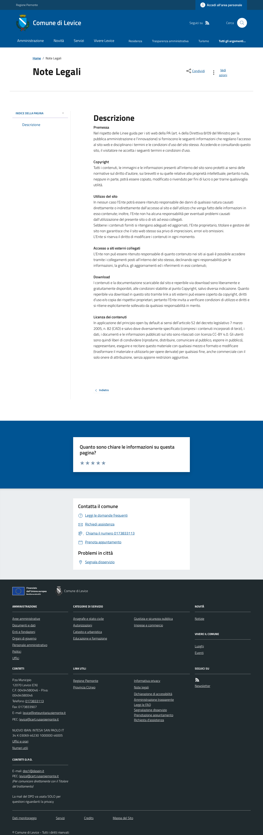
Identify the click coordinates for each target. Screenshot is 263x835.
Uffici (15, 658)
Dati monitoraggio (24, 817)
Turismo (203, 41)
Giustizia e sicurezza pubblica (153, 618)
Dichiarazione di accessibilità (153, 693)
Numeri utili (20, 747)
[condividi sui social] (195, 71)
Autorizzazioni (82, 625)
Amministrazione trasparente (154, 699)
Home (37, 58)
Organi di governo (24, 638)
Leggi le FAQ (142, 704)
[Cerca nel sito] (240, 23)
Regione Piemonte (27, 5)
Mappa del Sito (123, 817)
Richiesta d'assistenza (149, 719)
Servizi (79, 40)
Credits (88, 817)
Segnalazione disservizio (150, 709)
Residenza (135, 41)
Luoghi (199, 646)
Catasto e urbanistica (87, 631)
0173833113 (34, 701)
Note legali (141, 687)
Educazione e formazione (90, 638)
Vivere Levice (104, 40)
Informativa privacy (147, 680)
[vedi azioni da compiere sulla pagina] (220, 72)
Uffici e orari (20, 741)
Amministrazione (30, 40)
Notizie (199, 618)
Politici (16, 651)
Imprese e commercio (148, 625)
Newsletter (202, 685)
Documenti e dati (24, 625)
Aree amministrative (26, 618)
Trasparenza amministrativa (170, 41)
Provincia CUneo (84, 687)
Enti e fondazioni (23, 631)
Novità (59, 40)
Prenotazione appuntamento (153, 715)
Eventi (199, 652)
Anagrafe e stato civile (88, 618)
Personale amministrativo (29, 644)
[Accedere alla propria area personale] (221, 5)
